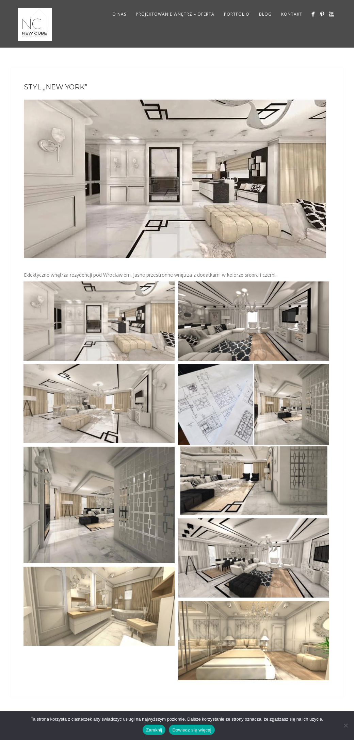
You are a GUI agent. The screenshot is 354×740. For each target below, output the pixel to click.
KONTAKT (291, 14)
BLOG (265, 14)
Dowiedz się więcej (191, 730)
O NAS (119, 14)
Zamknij (154, 730)
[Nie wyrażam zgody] (345, 725)
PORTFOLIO (237, 14)
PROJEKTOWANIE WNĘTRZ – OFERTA (175, 14)
